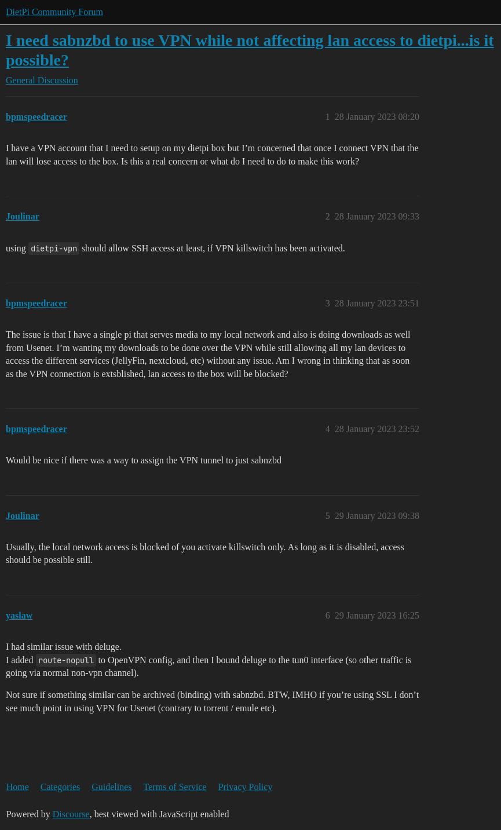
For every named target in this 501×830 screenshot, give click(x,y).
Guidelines (111, 787)
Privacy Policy (245, 787)
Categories (60, 787)
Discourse (71, 814)
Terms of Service (175, 787)
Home (17, 787)
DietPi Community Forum (54, 12)
